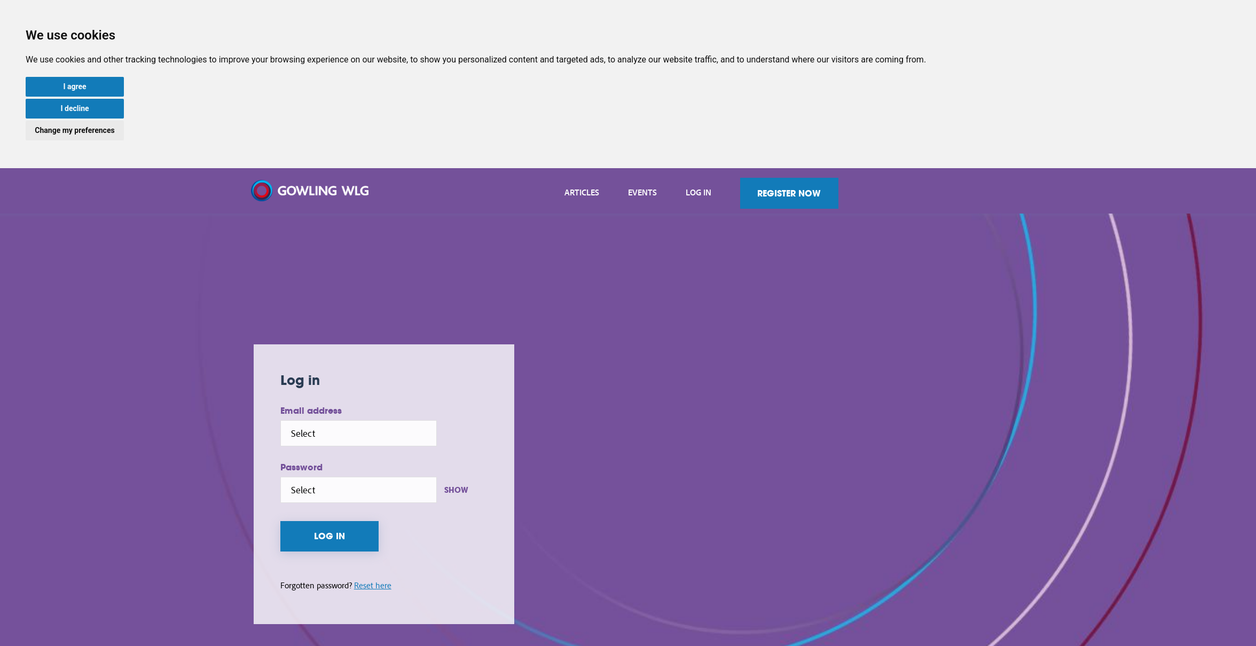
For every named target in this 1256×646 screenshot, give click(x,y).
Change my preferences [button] (74, 130)
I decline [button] (74, 108)
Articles (665, 192)
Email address (391, 410)
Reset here (453, 585)
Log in (782, 192)
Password (382, 466)
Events (725, 192)
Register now (873, 193)
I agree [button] (74, 86)
